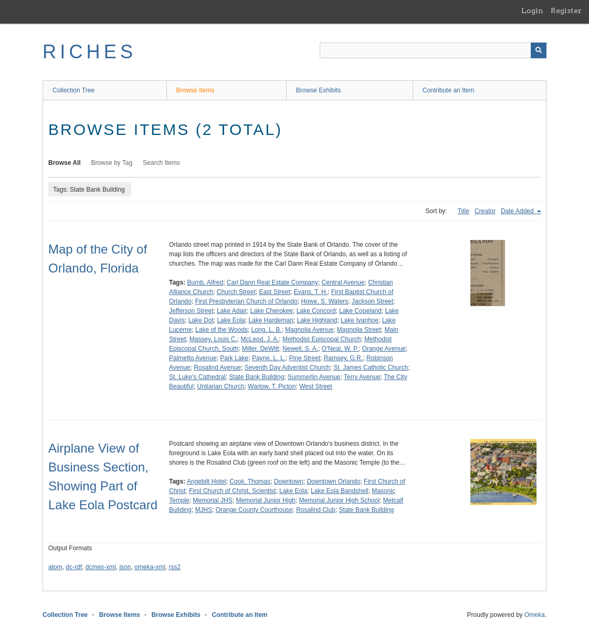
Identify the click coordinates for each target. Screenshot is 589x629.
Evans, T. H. (310, 292)
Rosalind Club (315, 509)
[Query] (433, 50)
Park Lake (234, 358)
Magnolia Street (359, 329)
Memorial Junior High (265, 500)
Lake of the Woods (221, 329)
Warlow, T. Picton (272, 386)
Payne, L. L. (269, 358)
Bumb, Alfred (205, 282)
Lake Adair (232, 310)
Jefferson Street (191, 310)
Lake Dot (201, 320)
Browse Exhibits (318, 90)
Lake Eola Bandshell (339, 491)
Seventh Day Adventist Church (287, 367)
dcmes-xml (101, 567)
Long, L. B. (266, 329)
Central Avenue (343, 282)
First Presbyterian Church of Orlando (246, 301)
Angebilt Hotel (206, 481)
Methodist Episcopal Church (321, 339)
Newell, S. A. (300, 348)
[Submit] (538, 50)
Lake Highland (317, 320)
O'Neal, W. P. (340, 348)
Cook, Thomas (249, 481)
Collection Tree (73, 90)
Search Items (161, 162)
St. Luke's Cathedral (197, 377)
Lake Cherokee (271, 310)
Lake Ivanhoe (359, 320)
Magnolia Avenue (309, 329)
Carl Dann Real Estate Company (272, 282)
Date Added (518, 211)
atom (55, 567)
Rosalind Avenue (217, 367)
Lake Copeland (360, 310)
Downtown (288, 481)
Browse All (64, 162)
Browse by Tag (112, 162)
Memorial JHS (212, 500)
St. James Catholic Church (370, 367)
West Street (315, 386)
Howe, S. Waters (324, 301)
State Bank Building (256, 377)
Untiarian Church (220, 386)
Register (566, 10)
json (125, 567)
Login (532, 10)
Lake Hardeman (270, 320)
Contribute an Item (449, 90)
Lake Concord (316, 310)
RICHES (89, 51)
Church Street (236, 292)
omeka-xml (149, 567)
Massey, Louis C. (213, 339)
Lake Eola (231, 320)
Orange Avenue (384, 348)
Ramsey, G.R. (343, 358)
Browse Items (195, 90)
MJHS (203, 509)
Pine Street (304, 358)
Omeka (534, 614)
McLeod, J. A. (260, 339)
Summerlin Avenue (314, 377)
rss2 (175, 567)
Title (463, 211)
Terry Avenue (362, 377)
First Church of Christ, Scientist (232, 491)
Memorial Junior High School (339, 500)
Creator (485, 211)
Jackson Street (372, 301)
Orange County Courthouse (254, 509)
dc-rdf (74, 567)
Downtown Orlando (333, 481)
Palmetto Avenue (193, 358)
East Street (274, 292)
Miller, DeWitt (260, 348)
